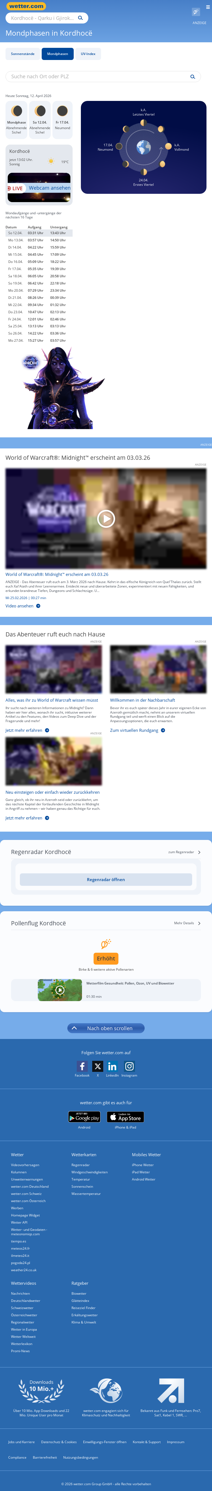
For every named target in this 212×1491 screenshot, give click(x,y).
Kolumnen (18, 1165)
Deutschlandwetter (25, 1294)
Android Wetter (143, 1173)
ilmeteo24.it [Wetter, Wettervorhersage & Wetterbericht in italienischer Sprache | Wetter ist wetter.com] (20, 1249)
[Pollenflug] (196, 6)
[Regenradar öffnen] (106, 873)
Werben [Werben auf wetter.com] (17, 1201)
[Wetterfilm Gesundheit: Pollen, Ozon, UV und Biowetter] (106, 984)
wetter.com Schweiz (26, 1187)
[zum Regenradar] (184, 846)
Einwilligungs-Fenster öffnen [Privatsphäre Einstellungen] (104, 1435)
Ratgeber (79, 1277)
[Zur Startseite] (28, 6)
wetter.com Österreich (28, 1194)
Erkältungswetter (84, 1308)
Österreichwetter (24, 1308)
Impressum (175, 1435)
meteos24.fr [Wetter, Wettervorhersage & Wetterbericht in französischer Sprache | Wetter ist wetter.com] (20, 1242)
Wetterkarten (83, 1148)
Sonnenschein (82, 1180)
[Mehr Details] (187, 917)
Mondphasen (57, 47)
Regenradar (80, 1158)
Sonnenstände (23, 47)
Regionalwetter (22, 1316)
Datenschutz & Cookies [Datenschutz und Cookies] (59, 1435)
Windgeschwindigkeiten (89, 1165)
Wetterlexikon (21, 1337)
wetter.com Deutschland (30, 1180)
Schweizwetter (22, 1301)
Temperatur (80, 1173)
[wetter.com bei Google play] (84, 1114)
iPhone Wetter (143, 1158)
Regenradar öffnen (106, 873)
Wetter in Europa (24, 1323)
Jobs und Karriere (21, 1435)
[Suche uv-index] (191, 70)
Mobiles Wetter (146, 1148)
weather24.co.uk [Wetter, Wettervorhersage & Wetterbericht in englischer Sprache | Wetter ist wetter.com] (23, 1263)
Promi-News (20, 1344)
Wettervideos (23, 1277)
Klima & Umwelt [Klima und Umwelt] (83, 1316)
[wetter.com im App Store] (125, 1114)
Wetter (17, 1148)
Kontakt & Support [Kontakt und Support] (147, 1435)
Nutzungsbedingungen (80, 1451)
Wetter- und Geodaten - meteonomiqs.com (29, 1225)
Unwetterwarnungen (27, 1173)
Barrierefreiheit (45, 1451)
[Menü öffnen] (206, 6)
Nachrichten (20, 1287)
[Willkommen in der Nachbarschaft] (154, 684)
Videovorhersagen (25, 1158)
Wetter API (19, 1216)
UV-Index (88, 47)
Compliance (17, 1451)
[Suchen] (128, 6)
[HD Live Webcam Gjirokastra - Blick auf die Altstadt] (39, 181)
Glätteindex (80, 1294)
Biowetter (78, 1287)
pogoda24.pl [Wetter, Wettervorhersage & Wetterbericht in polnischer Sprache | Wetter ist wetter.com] (20, 1256)
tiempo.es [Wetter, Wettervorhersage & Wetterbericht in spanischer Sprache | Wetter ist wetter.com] (18, 1235)
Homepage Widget (25, 1209)
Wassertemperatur (86, 1187)
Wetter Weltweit (23, 1330)
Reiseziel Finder (83, 1301)
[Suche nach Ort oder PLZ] (94, 6)
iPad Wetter (141, 1165)
